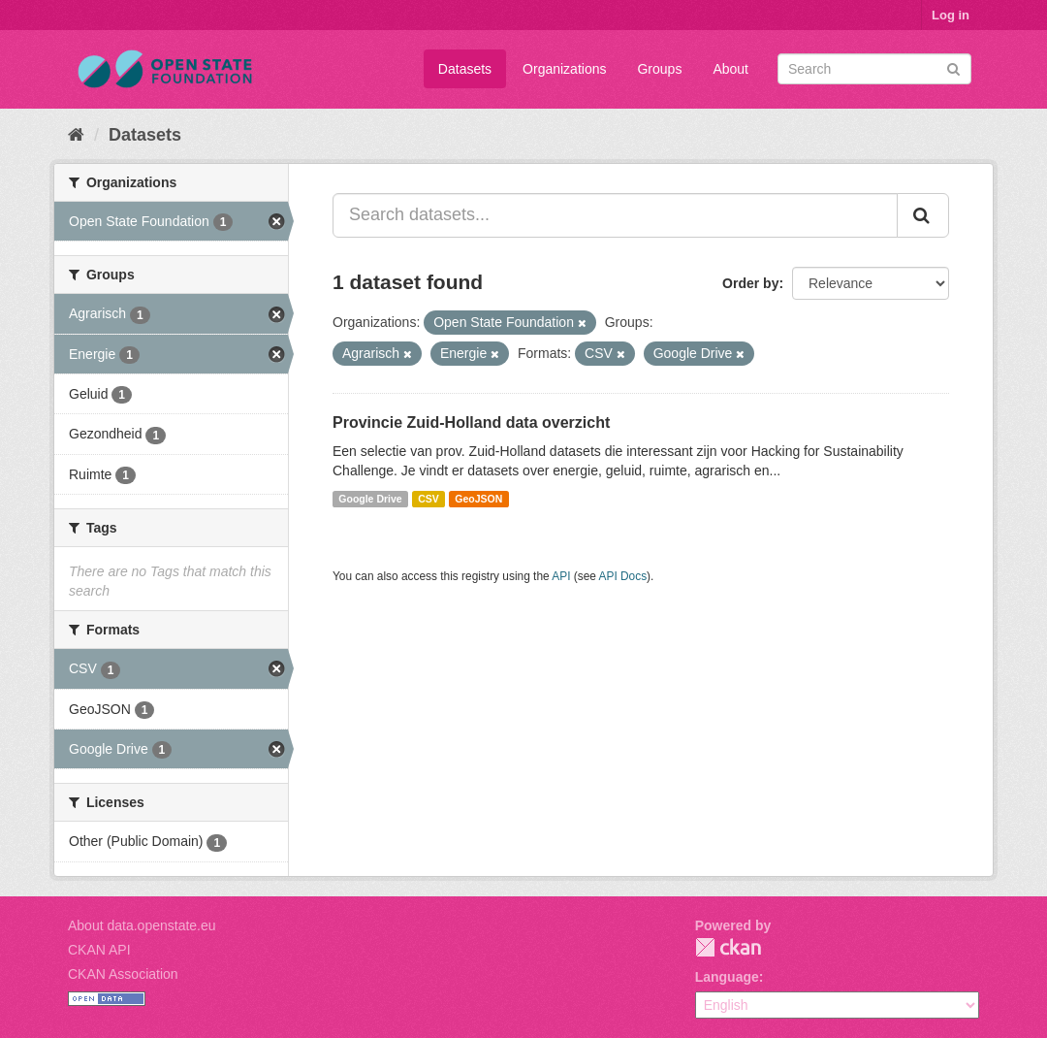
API (561, 576)
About (730, 69)
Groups (659, 69)
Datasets (465, 69)
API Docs (623, 576)
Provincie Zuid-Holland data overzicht (471, 422)
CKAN (728, 947)
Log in (950, 15)
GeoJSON (478, 498)
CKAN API (99, 949)
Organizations (564, 69)
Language (727, 977)
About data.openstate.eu (142, 925)
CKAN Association (123, 974)
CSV (428, 498)
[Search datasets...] (615, 215)
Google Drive (369, 498)
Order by (750, 283)
